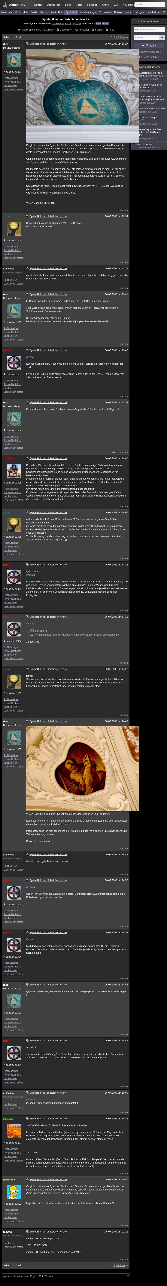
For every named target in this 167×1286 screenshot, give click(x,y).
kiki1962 (8, 1118)
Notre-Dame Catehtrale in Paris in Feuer (149, 88)
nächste (120, 37)
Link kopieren (10, 85)
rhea (5, 44)
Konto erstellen (151, 57)
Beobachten (66, 29)
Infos (111, 29)
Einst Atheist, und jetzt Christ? (149, 120)
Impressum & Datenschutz (15, 1276)
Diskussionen (53, 5)
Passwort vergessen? (149, 51)
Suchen (99, 29)
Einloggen (151, 45)
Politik (34, 12)
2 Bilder (50, 29)
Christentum (58, 23)
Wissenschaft (21, 12)
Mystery (44, 12)
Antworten (84, 29)
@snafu (30, 574)
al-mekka (8, 268)
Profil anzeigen (11, 78)
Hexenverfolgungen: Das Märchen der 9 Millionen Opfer (149, 134)
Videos (79, 5)
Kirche (68, 23)
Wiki (116, 5)
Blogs (68, 5)
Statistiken (92, 5)
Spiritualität (71, 12)
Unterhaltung (153, 12)
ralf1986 (7, 1231)
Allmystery (17, 5)
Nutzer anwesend (149, 21)
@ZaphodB (32, 571)
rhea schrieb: (38, 631)
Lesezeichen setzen (13, 89)
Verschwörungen (88, 12)
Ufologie (118, 12)
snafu (6, 216)
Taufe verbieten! (149, 146)
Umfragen (139, 12)
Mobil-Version (46, 1276)
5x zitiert (113, 452)
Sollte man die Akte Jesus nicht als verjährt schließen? (149, 99)
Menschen (6, 12)
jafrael (6, 350)
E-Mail (105, 23)
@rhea (30, 357)
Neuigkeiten (129, 5)
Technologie (105, 12)
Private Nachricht (12, 81)
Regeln (33, 1276)
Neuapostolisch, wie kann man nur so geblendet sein (149, 76)
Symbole (77, 23)
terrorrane (9, 1179)
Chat (105, 5)
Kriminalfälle (57, 12)
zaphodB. (8, 458)
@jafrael (30, 1099)
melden (124, 210)
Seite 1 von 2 (12, 37)
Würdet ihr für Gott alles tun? (149, 110)
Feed (98, 23)
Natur (128, 12)
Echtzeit (38, 5)
